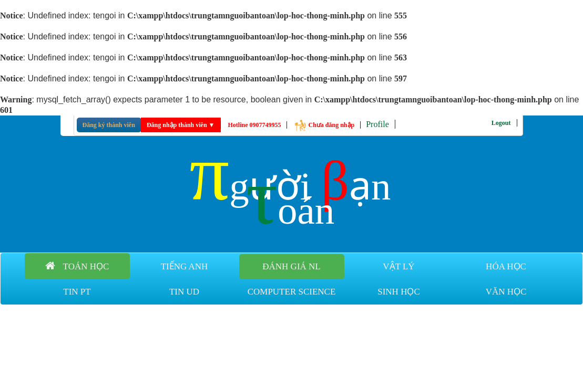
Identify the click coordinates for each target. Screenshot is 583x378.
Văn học (506, 292)
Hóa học (506, 266)
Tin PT (76, 292)
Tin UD (184, 292)
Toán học (77, 265)
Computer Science (292, 292)
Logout (501, 123)
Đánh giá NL (291, 266)
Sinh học (398, 292)
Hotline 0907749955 (254, 125)
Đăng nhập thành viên (181, 125)
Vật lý (398, 266)
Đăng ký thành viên (109, 125)
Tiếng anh (184, 266)
